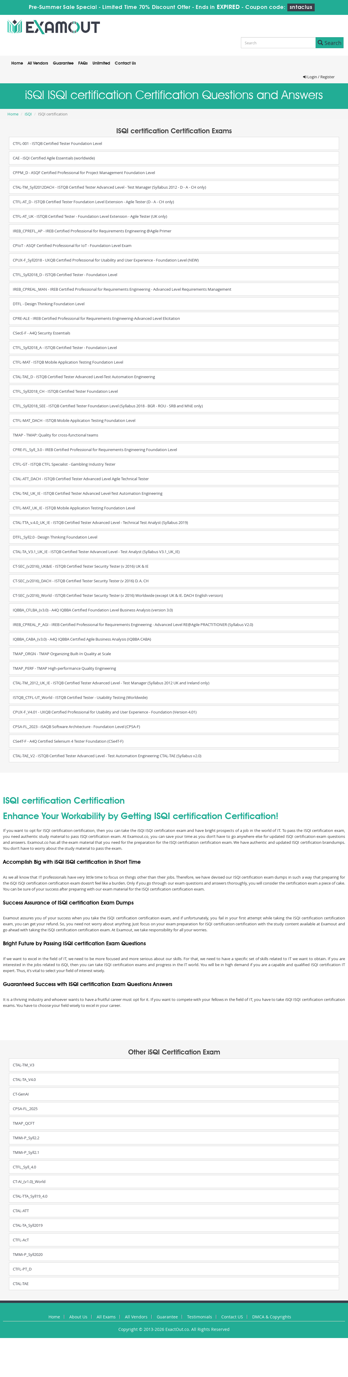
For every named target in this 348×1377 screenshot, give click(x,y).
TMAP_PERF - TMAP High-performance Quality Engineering (64, 668)
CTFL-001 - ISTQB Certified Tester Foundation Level (57, 143)
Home (17, 63)
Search (329, 42)
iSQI (28, 114)
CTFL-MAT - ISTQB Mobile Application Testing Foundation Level (68, 362)
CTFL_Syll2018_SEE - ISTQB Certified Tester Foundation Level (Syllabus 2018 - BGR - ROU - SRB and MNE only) (108, 406)
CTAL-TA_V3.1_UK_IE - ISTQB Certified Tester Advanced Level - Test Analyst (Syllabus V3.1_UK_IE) (96, 551)
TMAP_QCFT (24, 1123)
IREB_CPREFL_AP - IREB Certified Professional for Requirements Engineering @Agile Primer (92, 231)
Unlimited (101, 63)
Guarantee (63, 63)
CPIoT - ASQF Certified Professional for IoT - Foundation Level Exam (72, 245)
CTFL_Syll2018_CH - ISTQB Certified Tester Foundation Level (65, 391)
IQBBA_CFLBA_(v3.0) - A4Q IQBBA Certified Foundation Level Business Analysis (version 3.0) (93, 610)
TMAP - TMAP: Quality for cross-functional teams (55, 435)
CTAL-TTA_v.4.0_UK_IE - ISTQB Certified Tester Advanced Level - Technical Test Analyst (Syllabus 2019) (100, 522)
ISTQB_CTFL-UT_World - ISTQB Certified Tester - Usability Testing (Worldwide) (80, 697)
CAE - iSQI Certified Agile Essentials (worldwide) (54, 158)
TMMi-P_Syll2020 (28, 1254)
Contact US (232, 1317)
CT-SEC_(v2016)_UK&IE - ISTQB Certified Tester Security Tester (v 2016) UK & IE (80, 566)
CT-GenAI (21, 1094)
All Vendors (38, 63)
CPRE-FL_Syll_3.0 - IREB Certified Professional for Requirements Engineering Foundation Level (95, 449)
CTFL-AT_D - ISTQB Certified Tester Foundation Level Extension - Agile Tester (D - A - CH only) (93, 201)
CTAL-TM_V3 (23, 1065)
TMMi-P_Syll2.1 (26, 1152)
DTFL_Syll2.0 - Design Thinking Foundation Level (55, 537)
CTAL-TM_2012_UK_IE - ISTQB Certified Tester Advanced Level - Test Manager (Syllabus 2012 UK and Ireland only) (111, 683)
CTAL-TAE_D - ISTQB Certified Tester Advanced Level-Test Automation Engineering (84, 376)
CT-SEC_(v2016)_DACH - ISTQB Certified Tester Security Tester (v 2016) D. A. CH (81, 580)
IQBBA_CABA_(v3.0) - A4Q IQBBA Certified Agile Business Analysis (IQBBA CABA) (82, 639)
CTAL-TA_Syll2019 (28, 1225)
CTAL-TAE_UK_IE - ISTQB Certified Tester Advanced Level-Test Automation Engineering (87, 493)
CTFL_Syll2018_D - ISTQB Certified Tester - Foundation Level (65, 274)
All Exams (106, 1317)
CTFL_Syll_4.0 (24, 1167)
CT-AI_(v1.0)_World (29, 1181)
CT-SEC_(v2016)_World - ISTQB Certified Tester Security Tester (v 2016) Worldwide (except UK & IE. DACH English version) (118, 595)
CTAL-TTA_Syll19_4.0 (30, 1196)
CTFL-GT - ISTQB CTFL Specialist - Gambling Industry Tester (64, 464)
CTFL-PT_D (22, 1269)
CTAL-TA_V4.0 (24, 1079)
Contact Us (125, 63)
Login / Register (319, 76)
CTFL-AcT (21, 1240)
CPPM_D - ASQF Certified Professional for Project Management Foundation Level (84, 172)
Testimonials (199, 1317)
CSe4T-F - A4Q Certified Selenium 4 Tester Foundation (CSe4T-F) (68, 741)
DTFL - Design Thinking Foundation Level (48, 303)
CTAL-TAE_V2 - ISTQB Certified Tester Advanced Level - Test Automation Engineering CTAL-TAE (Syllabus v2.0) (107, 755)
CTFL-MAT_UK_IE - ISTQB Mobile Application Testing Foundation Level (74, 508)
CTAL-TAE (21, 1283)
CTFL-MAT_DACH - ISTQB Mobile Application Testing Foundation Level (74, 420)
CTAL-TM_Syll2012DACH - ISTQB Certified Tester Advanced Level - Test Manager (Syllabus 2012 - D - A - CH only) (109, 187)
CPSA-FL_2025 (25, 1108)
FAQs (83, 63)
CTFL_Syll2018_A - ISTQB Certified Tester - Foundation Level (65, 347)
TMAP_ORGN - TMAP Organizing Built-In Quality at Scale (62, 653)
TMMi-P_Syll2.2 (26, 1137)
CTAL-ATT (21, 1210)
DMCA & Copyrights (271, 1317)
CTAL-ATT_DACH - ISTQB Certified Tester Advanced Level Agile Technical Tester (81, 478)
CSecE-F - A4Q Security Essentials (41, 333)
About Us (78, 1317)
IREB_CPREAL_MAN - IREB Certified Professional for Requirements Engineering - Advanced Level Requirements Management (122, 289)
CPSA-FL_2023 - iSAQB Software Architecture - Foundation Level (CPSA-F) (76, 726)
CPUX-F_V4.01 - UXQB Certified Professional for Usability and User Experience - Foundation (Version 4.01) (105, 712)
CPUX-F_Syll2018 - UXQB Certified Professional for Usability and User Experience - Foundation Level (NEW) (106, 260)
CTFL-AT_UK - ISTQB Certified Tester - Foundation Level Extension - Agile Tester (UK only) (90, 216)
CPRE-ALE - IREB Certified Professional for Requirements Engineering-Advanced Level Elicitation (96, 318)
